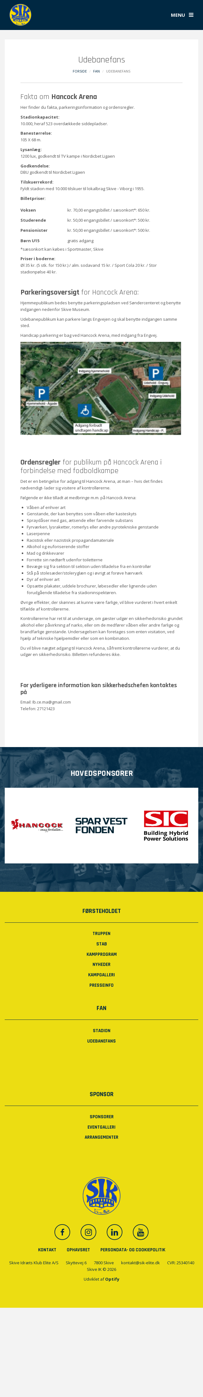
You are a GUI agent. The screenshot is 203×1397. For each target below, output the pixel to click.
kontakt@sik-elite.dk (140, 1262)
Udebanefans (101, 1041)
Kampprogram (102, 954)
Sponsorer (102, 1117)
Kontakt (47, 1250)
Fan (96, 71)
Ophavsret (78, 1250)
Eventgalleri (101, 1127)
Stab (101, 944)
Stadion (101, 1031)
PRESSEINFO (101, 985)
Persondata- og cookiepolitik (132, 1250)
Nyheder (101, 964)
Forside (80, 71)
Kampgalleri (101, 975)
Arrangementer (101, 1137)
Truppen (101, 934)
